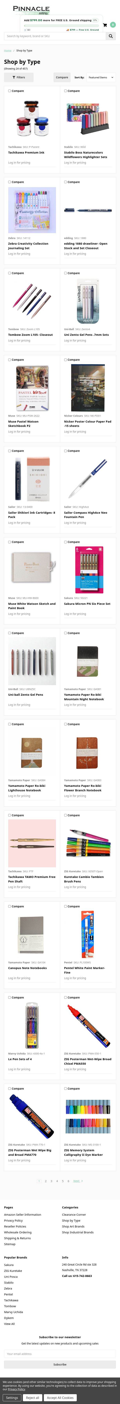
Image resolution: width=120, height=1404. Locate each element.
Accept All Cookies (60, 1398)
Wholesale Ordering (18, 1232)
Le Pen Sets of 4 (20, 1059)
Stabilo (9, 1282)
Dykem (9, 1318)
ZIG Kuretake (13, 1271)
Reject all (32, 1398)
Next (78, 1181)
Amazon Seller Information (22, 1214)
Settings (12, 1398)
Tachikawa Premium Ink (26, 152)
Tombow (10, 1306)
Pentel (8, 1294)
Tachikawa (11, 1300)
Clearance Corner (74, 1214)
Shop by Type (71, 1220)
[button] (18, 77)
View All (9, 1324)
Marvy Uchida (13, 1312)
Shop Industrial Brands (78, 1232)
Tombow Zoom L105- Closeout (30, 335)
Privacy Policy (13, 1220)
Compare (62, 77)
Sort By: (79, 77)
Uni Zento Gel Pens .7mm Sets (86, 335)
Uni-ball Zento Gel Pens (25, 695)
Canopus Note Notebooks (27, 968)
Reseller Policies (15, 1226)
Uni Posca (11, 1277)
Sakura (9, 1265)
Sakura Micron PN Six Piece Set (87, 604)
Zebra (8, 1288)
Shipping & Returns (17, 1238)
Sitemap (9, 1244)
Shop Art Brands (73, 1226)
